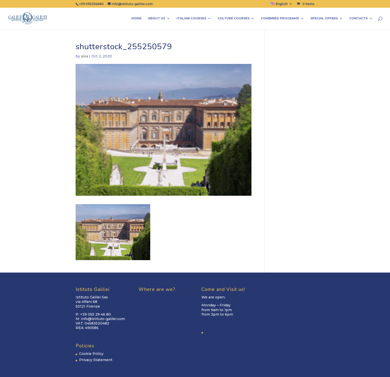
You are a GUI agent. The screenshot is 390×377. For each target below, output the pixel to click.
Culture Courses (233, 18)
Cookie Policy (91, 353)
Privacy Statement (95, 360)
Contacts (358, 18)
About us (156, 18)
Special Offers (324, 18)
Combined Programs (280, 18)
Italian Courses (191, 18)
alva (84, 56)
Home (136, 18)
